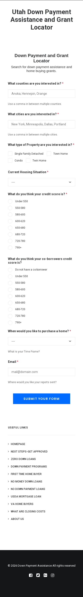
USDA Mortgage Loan (26, 496)
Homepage (18, 444)
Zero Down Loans (23, 459)
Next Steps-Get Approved (29, 451)
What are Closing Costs (28, 511)
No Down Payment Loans (28, 489)
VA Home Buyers (22, 504)
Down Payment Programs (29, 466)
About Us (17, 519)
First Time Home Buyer (26, 474)
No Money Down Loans (26, 481)
